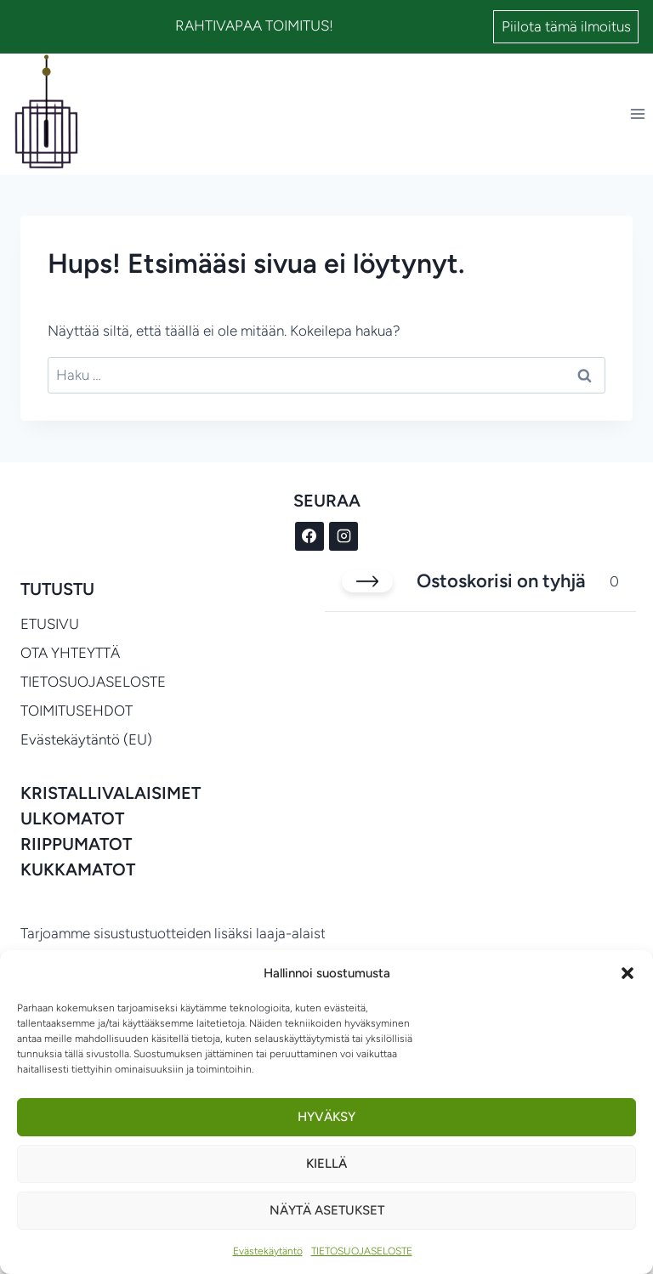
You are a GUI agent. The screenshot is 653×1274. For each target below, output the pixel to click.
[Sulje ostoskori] (367, 581)
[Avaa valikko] (637, 114)
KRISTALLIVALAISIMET (110, 793)
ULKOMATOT (72, 818)
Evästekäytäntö (268, 1251)
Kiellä (326, 1163)
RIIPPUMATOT (76, 844)
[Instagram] (343, 536)
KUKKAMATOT (77, 869)
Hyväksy (326, 1116)
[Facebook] (309, 536)
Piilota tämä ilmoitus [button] (566, 26)
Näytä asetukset (327, 1210)
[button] (627, 973)
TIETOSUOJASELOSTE (361, 1251)
